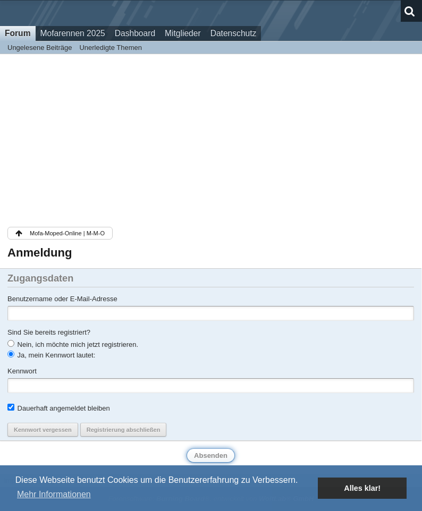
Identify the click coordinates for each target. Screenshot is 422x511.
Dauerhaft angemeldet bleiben (58, 408)
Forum (18, 33)
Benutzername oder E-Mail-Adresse (62, 299)
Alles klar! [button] (362, 488)
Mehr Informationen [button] (54, 494)
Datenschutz (233, 33)
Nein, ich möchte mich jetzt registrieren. (72, 344)
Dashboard (135, 33)
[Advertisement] (210, 139)
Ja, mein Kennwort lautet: (51, 355)
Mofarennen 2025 (72, 33)
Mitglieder (183, 33)
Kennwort (22, 371)
